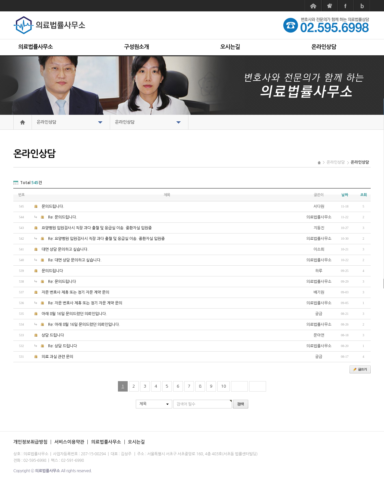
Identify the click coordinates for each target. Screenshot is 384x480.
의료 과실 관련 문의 (57, 357)
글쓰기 (360, 369)
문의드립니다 (52, 271)
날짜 (344, 195)
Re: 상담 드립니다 (62, 346)
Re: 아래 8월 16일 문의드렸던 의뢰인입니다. (84, 325)
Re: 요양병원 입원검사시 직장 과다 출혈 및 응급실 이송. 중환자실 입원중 (106, 239)
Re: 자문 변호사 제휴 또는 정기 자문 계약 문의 (85, 303)
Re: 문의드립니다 (62, 282)
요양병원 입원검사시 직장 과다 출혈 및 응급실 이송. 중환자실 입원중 (97, 228)
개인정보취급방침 (30, 442)
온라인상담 (324, 47)
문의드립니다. (53, 206)
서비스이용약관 (69, 442)
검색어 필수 (185, 404)
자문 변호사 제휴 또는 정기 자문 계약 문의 (75, 292)
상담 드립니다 (53, 335)
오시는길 (230, 47)
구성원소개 (136, 47)
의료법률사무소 (35, 47)
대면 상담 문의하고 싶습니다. (65, 249)
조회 (363, 195)
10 (223, 386)
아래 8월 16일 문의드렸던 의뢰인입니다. (74, 314)
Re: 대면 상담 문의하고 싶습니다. (75, 260)
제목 (143, 404)
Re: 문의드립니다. (62, 217)
